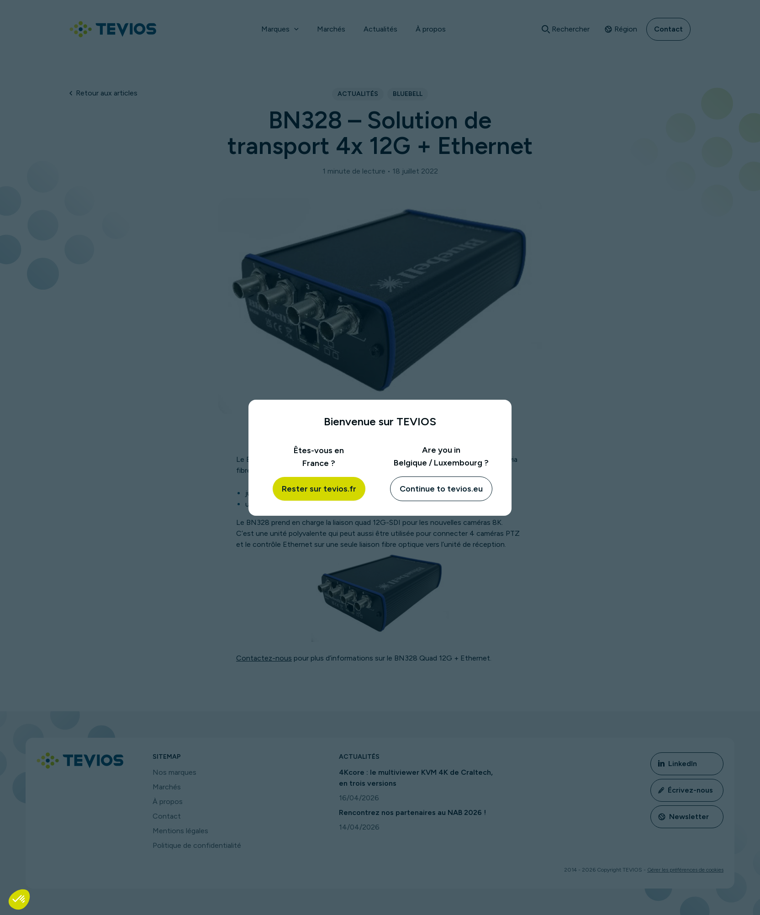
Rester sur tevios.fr (319, 489)
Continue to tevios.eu (441, 489)
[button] (19, 899)
